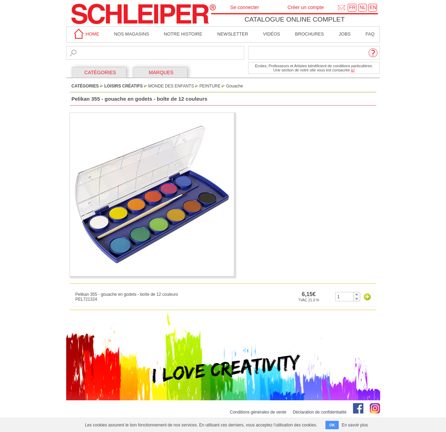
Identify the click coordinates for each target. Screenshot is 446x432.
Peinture (210, 86)
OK (332, 425)
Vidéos (271, 34)
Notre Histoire (183, 34)
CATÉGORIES (100, 72)
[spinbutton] (344, 296)
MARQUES (161, 72)
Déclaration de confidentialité (319, 412)
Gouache (234, 86)
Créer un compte (305, 7)
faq (370, 34)
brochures (309, 34)
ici (352, 70)
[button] (356, 294)
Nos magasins (131, 34)
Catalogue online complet (295, 19)
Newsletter (232, 34)
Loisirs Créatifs (123, 86)
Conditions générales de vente (258, 412)
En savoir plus (355, 425)
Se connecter (244, 7)
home (85, 34)
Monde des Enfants (171, 86)
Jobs (345, 34)
